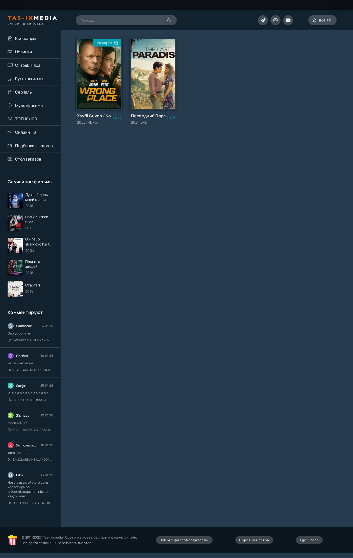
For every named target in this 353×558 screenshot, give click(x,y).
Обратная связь (254, 540)
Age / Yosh (309, 540)
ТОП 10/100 (26, 119)
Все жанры (25, 38)
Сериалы (24, 92)
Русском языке (29, 78)
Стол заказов (28, 159)
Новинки (23, 52)
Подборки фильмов (34, 145)
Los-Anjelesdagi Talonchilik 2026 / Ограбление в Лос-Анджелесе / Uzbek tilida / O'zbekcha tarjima (30, 503)
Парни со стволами (27, 400)
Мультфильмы (29, 105)
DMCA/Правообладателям (184, 540)
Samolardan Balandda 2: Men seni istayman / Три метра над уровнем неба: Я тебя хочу (30, 459)
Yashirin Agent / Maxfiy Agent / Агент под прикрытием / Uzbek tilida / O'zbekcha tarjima (30, 340)
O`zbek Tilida (28, 65)
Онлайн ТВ (25, 132)
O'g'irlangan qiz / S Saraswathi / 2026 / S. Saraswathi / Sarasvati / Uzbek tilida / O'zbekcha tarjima (30, 370)
